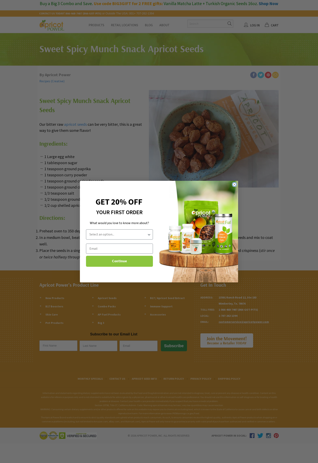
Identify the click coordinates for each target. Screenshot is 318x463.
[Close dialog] (234, 184)
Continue (119, 261)
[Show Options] (149, 234)
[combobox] (118, 234)
